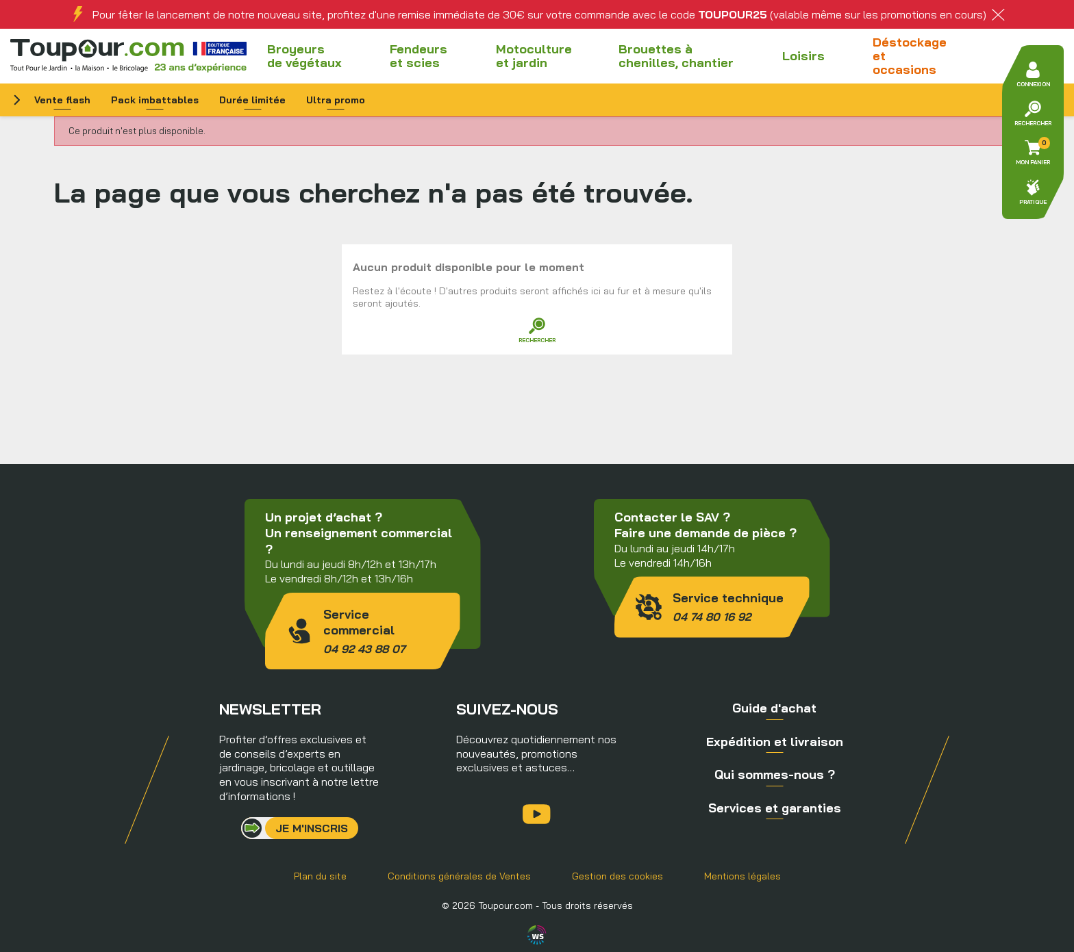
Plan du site (320, 876)
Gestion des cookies (617, 876)
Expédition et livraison (774, 741)
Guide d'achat (774, 708)
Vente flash (62, 100)
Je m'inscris (311, 828)
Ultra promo (335, 100)
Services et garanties (774, 808)
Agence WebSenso (537, 934)
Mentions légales (742, 876)
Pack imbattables (155, 100)
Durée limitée (252, 100)
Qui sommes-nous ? (774, 774)
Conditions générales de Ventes (459, 876)
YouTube (536, 814)
